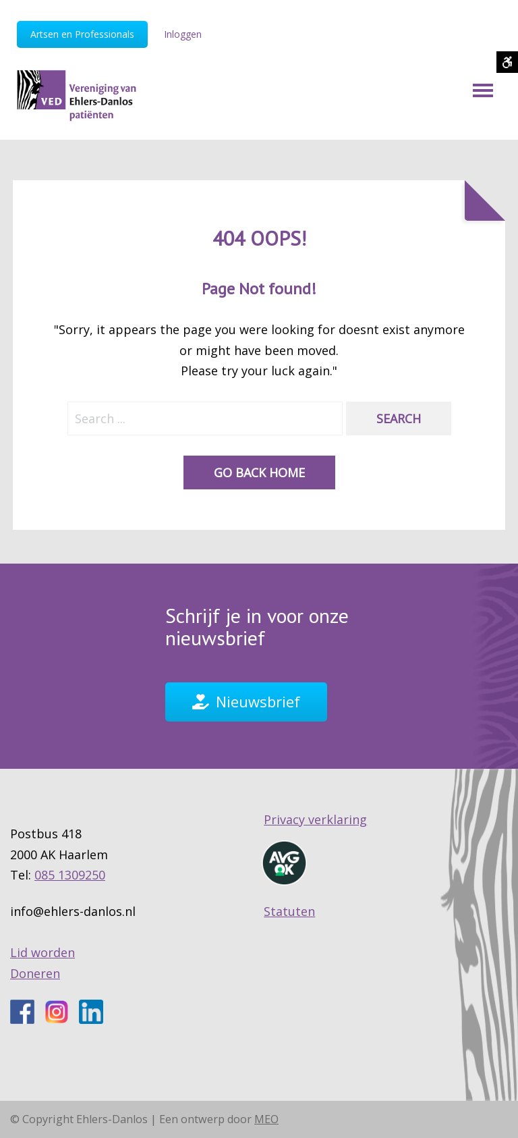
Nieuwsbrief (258, 701)
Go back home (259, 472)
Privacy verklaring (315, 819)
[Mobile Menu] (482, 90)
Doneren (35, 973)
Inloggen (183, 34)
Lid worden (42, 952)
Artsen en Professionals (82, 34)
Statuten (289, 911)
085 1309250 (69, 875)
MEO (266, 1119)
